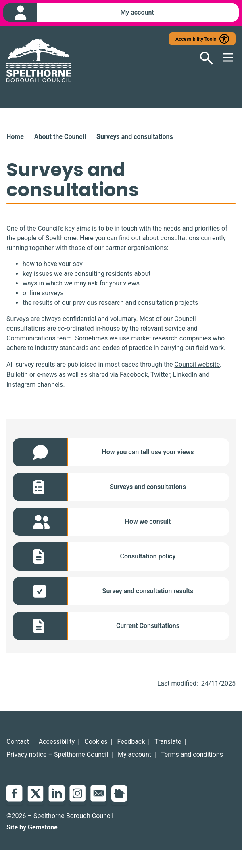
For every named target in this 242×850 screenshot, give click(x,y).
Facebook (14, 793)
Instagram (77, 793)
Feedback (131, 741)
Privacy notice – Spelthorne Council (57, 754)
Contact (17, 741)
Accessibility (57, 741)
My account (134, 754)
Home (15, 137)
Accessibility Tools (195, 39)
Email (98, 793)
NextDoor (119, 793)
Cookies (95, 741)
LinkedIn (56, 793)
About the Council (60, 137)
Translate (167, 741)
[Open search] (201, 58)
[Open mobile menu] (224, 58)
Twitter (35, 793)
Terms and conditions (192, 754)
